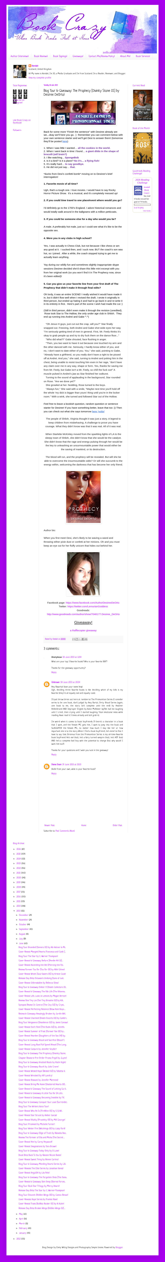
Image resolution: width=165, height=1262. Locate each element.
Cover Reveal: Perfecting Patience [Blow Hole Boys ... (42, 1009)
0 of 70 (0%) (139, 208)
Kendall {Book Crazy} (147, 190)
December (24, 915)
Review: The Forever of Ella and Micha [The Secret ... (41, 1137)
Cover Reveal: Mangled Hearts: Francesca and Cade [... (42, 952)
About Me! (125, 56)
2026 (19, 849)
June (21, 943)
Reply (53, 672)
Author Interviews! (20, 56)
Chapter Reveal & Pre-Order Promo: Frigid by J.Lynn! (43, 1058)
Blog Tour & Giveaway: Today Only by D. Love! (39, 1151)
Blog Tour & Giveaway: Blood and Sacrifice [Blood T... (42, 1040)
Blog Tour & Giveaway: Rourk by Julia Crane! (39, 1067)
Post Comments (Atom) (65, 831)
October (23, 924)
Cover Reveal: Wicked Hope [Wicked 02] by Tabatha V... (42, 1071)
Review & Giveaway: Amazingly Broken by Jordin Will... (42, 1014)
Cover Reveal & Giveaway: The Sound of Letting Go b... (42, 1089)
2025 (18, 854)
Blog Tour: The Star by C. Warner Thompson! (38, 956)
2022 (18, 868)
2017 (18, 892)
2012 (18, 1239)
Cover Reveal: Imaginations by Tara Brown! (37, 1146)
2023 (18, 863)
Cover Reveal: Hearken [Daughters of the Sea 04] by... (42, 1036)
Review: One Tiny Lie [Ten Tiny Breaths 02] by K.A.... (41, 1000)
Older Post (117, 825)
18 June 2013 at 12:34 (72, 657)
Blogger (119, 1247)
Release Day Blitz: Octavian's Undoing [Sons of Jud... (41, 978)
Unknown (55, 682)
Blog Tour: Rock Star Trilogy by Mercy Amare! (39, 1186)
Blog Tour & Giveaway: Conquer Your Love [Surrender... (43, 1102)
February (23, 1228)
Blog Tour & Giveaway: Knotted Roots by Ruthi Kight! (42, 1062)
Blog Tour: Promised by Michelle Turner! (37, 1124)
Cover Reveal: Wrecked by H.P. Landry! (35, 1075)
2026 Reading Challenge (142, 181)
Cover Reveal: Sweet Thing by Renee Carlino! (39, 1159)
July (21, 939)
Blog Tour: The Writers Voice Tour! (34, 1106)
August (22, 934)
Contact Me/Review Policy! (102, 56)
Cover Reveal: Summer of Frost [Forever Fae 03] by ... (42, 1031)
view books (147, 211)
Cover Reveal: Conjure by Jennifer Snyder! (38, 1049)
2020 (19, 878)
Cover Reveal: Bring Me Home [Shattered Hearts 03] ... (42, 1084)
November (24, 920)
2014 (18, 906)
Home (83, 825)
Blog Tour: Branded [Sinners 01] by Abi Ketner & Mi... (42, 947)
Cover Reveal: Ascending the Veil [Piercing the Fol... (41, 965)
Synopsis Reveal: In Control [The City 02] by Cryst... (41, 1005)
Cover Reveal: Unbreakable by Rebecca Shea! (39, 983)
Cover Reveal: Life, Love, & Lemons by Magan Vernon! (42, 996)
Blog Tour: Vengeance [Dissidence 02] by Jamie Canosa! (43, 1022)
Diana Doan (56, 764)
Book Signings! (60, 56)
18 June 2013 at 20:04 (70, 682)
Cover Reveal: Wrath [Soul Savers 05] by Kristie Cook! (42, 974)
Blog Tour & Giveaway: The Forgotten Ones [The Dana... (43, 1177)
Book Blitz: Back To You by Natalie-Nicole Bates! (40, 1155)
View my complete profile (40, 78)
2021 (18, 873)
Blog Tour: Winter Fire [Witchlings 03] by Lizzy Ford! (42, 1128)
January (23, 1233)
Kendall (35, 66)
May (21, 1214)
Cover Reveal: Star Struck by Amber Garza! (38, 1115)
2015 (18, 901)
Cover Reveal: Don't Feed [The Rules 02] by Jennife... (42, 1027)
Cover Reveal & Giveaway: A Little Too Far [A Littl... (41, 1093)
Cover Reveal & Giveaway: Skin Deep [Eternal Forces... (42, 1182)
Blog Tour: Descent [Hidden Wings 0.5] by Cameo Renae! (43, 1195)
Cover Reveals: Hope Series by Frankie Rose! (38, 1199)
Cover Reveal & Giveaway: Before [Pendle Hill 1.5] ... (41, 960)
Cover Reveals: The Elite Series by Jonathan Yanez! (41, 1168)
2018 (19, 887)
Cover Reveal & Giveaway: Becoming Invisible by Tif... (41, 1097)
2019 (18, 882)
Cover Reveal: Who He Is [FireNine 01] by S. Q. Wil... (40, 1111)
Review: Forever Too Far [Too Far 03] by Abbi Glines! (42, 969)
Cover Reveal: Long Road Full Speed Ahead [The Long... (42, 1045)
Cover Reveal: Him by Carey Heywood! (35, 1142)
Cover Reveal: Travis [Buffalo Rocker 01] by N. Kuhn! (41, 1204)
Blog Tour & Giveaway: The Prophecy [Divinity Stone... (42, 1053)
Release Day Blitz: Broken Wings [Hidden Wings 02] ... (42, 1208)
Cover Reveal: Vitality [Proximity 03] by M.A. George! (42, 1120)
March (22, 1223)
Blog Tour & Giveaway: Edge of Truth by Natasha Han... (42, 1133)
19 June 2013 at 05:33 (71, 764)
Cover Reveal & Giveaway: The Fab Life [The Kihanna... (42, 991)
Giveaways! (78, 56)
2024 (18, 859)
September (24, 929)
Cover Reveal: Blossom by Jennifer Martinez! (38, 1080)
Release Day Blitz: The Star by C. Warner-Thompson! (42, 1190)
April (21, 1219)
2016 (18, 897)
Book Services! (143, 56)
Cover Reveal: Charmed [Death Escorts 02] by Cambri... (43, 1018)
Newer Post (49, 825)
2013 (18, 911)
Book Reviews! (41, 56)
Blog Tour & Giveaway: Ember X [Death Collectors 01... (42, 987)
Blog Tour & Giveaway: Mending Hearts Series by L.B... (42, 1164)
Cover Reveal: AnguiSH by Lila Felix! (34, 1173)
